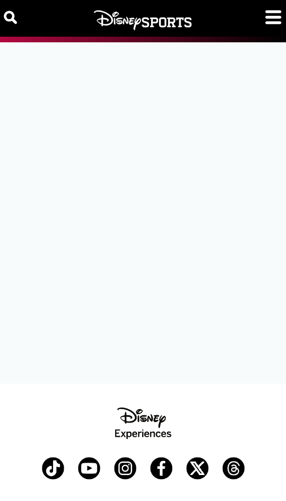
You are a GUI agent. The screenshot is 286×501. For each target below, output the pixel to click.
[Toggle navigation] (273, 17)
